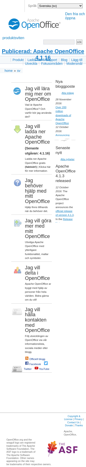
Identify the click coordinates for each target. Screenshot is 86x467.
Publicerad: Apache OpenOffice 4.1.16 (43, 54)
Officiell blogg (37, 359)
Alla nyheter (68, 159)
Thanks (79, 425)
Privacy (79, 419)
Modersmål (74, 63)
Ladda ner (35, 60)
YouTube (44, 369)
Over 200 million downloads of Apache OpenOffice (63, 115)
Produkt (18, 60)
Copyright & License (72, 418)
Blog (64, 60)
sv (18, 71)
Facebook (35, 364)
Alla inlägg (68, 93)
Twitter (28, 369)
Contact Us (73, 422)
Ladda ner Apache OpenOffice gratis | (36, 162)
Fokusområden (51, 63)
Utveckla (31, 63)
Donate (69, 425)
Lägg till (76, 60)
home (9, 71)
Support (51, 60)
